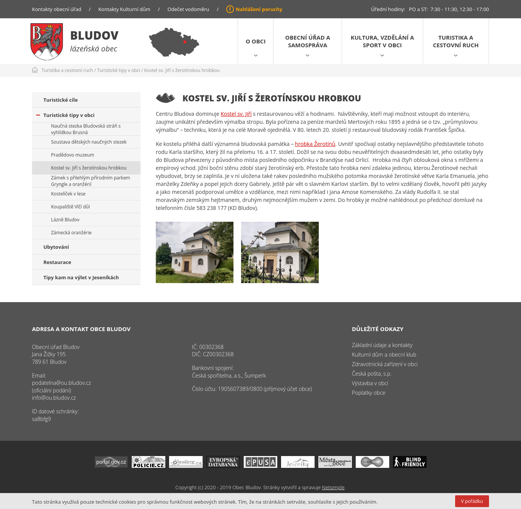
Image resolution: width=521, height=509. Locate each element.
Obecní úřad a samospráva (307, 41)
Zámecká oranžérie (71, 232)
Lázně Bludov (65, 219)
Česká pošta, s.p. (372, 373)
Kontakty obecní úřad (56, 9)
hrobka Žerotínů (315, 143)
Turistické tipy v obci (118, 70)
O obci (255, 41)
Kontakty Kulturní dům (124, 9)
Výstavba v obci (370, 383)
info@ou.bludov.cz (54, 397)
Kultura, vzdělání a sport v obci (382, 41)
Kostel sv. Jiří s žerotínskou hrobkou (182, 70)
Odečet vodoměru (188, 9)
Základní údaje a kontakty (382, 345)
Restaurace (57, 262)
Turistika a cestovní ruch (456, 41)
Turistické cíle (60, 99)
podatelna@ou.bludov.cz (61, 382)
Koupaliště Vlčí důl (70, 206)
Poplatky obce (368, 392)
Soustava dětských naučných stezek (88, 142)
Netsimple (333, 487)
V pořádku (472, 501)
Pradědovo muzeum (72, 155)
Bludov (94, 35)
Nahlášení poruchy (259, 9)
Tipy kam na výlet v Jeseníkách (81, 277)
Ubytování (56, 246)
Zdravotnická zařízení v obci (385, 364)
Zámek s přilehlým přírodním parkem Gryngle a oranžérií (90, 180)
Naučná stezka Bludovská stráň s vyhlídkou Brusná (86, 129)
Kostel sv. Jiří (236, 113)
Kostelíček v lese (68, 193)
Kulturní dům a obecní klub (384, 354)
